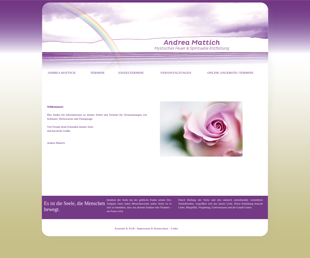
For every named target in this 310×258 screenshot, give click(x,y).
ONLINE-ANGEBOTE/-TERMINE (231, 73)
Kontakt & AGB (125, 228)
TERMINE (97, 73)
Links (174, 228)
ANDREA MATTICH (61, 73)
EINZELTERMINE (131, 73)
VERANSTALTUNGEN (175, 73)
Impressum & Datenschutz (152, 228)
